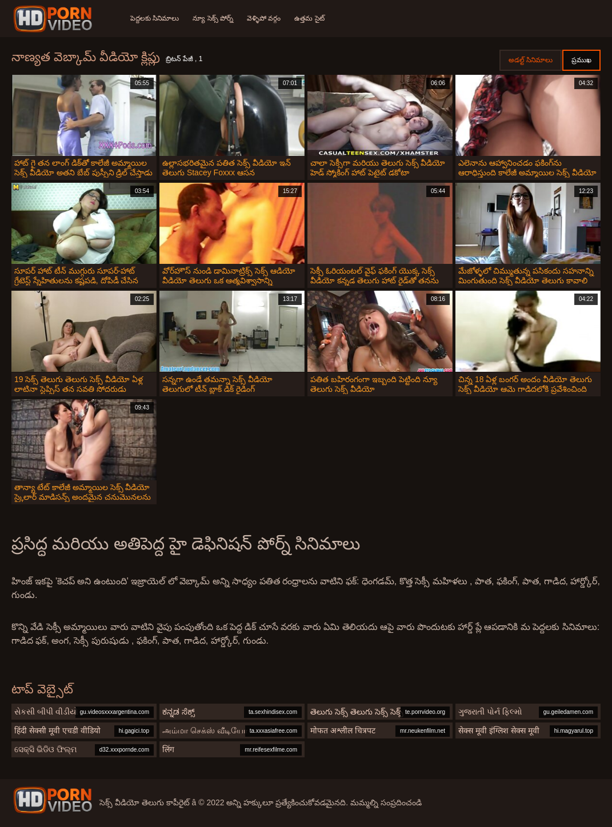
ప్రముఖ (581, 60)
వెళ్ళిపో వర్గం (264, 18)
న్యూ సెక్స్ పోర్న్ (213, 18)
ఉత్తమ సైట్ (309, 18)
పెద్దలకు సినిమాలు (154, 18)
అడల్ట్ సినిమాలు (531, 60)
